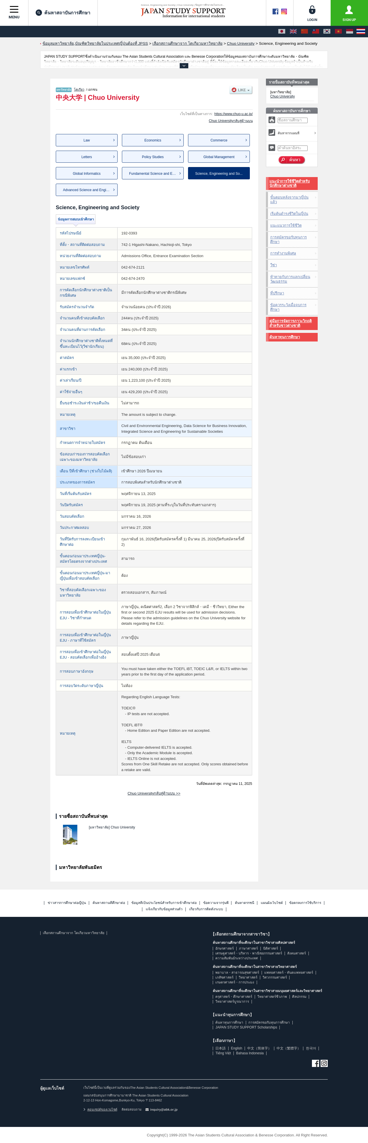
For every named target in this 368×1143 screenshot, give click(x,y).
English (236, 1048)
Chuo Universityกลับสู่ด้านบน (231, 121)
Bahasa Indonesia (250, 1053)
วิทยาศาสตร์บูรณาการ (232, 1002)
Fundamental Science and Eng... (154, 174)
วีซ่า (273, 265)
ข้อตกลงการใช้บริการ (305, 903)
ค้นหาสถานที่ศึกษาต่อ (109, 903)
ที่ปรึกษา (277, 293)
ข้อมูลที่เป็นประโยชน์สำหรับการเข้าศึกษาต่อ (164, 903)
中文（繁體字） (289, 1048)
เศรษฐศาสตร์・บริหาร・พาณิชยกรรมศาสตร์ (248, 953)
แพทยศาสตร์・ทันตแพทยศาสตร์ (288, 973)
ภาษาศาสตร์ (248, 948)
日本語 (220, 1048)
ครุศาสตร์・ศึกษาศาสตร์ (233, 997)
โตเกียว (79, 89)
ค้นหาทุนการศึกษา (284, 337)
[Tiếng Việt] (338, 31)
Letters (86, 157)
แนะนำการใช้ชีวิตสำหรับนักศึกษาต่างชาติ (289, 183)
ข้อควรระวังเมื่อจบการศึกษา (288, 307)
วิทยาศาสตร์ (248, 977)
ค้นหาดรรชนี (244, 903)
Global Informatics (87, 174)
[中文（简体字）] (304, 31)
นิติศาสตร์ (270, 948)
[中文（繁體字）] (315, 31)
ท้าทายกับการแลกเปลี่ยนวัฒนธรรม (290, 279)
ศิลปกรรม (299, 997)
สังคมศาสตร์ (296, 953)
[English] (293, 31)
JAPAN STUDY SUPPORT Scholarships (246, 1027)
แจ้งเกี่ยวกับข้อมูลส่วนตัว (164, 909)
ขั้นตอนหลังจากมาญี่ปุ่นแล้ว (289, 199)
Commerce (218, 140)
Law (86, 140)
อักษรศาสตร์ (224, 948)
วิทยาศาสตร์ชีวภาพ (272, 997)
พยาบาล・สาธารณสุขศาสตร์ (237, 973)
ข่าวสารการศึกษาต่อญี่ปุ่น (67, 903)
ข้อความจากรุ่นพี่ (216, 903)
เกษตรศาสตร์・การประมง (234, 982)
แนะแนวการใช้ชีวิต (286, 225)
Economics (152, 140)
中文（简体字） (259, 1048)
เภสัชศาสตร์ (224, 977)
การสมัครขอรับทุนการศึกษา (288, 239)
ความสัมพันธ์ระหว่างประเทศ (236, 958)
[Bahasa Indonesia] (349, 31)
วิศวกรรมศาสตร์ (274, 977)
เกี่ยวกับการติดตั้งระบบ (206, 909)
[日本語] (281, 31)
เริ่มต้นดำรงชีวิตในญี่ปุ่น (289, 213)
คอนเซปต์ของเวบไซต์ (100, 1109)
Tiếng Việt (223, 1053)
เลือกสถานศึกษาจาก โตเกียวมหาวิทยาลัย (73, 933)
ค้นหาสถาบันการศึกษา (63, 12)
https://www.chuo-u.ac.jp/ (233, 114)
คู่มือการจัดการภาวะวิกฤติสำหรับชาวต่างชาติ (290, 323)
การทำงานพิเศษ (283, 253)
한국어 (311, 1048)
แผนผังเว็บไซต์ (272, 903)
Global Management (218, 157)
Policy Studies (153, 157)
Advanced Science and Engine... (88, 190)
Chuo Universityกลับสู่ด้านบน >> (154, 793)
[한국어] (327, 31)
